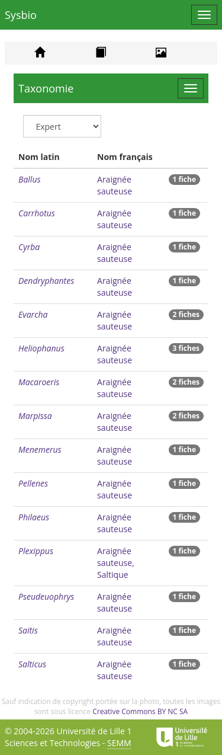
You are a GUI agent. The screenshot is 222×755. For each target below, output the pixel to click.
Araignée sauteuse (114, 185)
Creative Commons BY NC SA (140, 711)
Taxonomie (45, 88)
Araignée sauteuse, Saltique (115, 562)
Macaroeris (38, 382)
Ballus (29, 179)
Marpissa (35, 415)
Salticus (32, 664)
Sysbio (21, 15)
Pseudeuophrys (46, 596)
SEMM (119, 742)
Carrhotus (36, 213)
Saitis (28, 630)
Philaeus (33, 517)
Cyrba (29, 246)
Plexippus (35, 550)
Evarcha (32, 314)
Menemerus (40, 449)
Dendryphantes (46, 280)
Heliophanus (41, 348)
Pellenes (33, 483)
